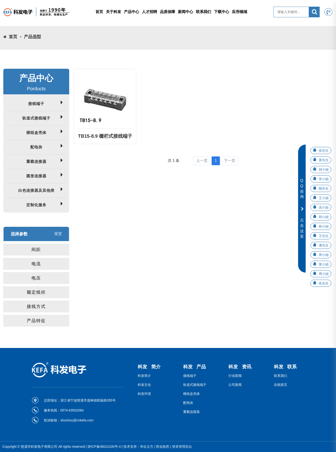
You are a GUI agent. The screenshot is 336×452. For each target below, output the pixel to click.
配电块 (36, 147)
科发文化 (144, 385)
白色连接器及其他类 (36, 190)
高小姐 (324, 207)
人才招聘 (149, 12)
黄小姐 (324, 264)
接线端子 (36, 104)
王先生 (324, 236)
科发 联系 (285, 366)
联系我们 (203, 12)
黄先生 (324, 160)
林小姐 (324, 226)
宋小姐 (324, 179)
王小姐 (324, 198)
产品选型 (32, 36)
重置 (58, 234)
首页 (99, 12)
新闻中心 (185, 12)
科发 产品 (194, 366)
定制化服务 (36, 205)
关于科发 (113, 12)
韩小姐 (324, 217)
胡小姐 (324, 169)
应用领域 (239, 12)
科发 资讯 (239, 366)
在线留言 (280, 385)
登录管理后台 (182, 446)
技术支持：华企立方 (138, 446)
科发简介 (144, 376)
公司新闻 (235, 385)
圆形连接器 (36, 176)
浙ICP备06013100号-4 (104, 446)
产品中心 (131, 12)
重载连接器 (36, 162)
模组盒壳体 (36, 133)
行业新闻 (235, 376)
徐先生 (324, 150)
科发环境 (144, 394)
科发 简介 (149, 366)
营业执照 (162, 446)
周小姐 (324, 255)
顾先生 (324, 188)
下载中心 (221, 12)
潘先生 (324, 245)
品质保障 (167, 12)
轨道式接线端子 (36, 118)
